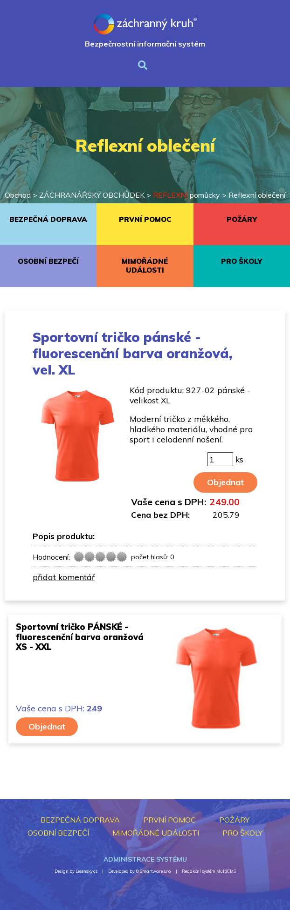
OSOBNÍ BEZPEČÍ (48, 261)
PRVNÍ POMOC (145, 219)
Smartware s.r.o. (155, 871)
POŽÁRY (242, 219)
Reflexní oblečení (256, 195)
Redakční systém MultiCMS (209, 871)
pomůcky (186, 195)
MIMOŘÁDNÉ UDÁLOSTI (145, 265)
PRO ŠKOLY (241, 261)
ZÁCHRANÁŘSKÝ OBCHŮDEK (92, 195)
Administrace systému (145, 859)
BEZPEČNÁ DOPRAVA (48, 219)
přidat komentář (64, 577)
